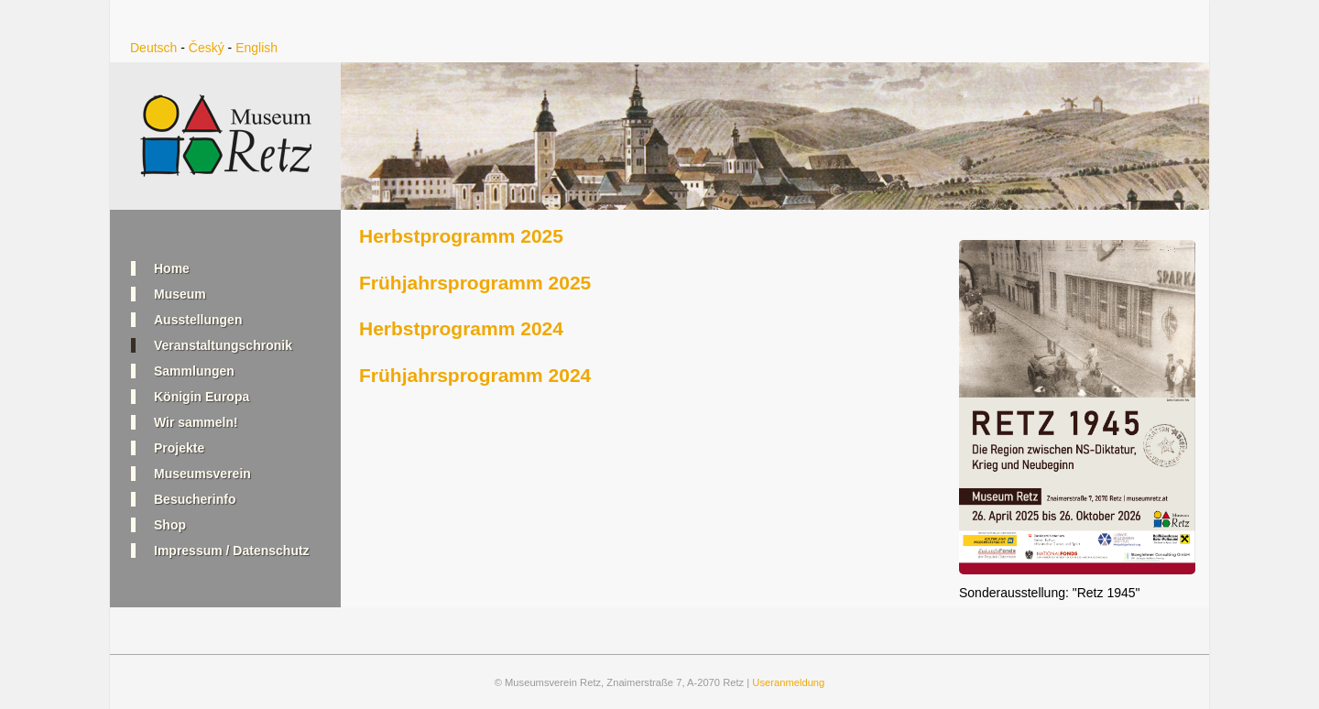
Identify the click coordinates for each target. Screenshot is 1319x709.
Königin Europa (201, 396)
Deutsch (153, 47)
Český (206, 47)
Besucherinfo (194, 499)
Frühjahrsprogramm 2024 (475, 375)
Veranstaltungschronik (223, 345)
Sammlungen (194, 371)
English (256, 47)
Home (172, 268)
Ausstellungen (198, 319)
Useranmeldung (788, 682)
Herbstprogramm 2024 (461, 328)
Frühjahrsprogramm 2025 (475, 282)
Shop (170, 525)
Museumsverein (202, 473)
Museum (180, 294)
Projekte (179, 448)
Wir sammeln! (196, 422)
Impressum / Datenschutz (232, 550)
